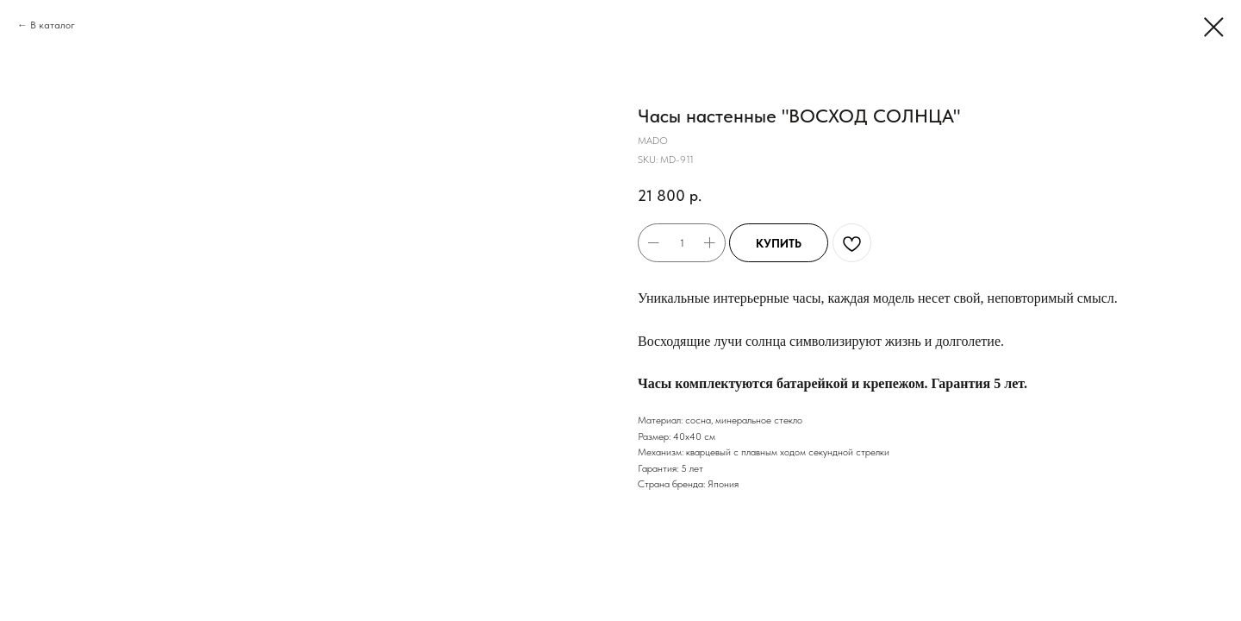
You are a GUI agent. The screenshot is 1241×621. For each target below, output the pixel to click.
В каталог (52, 25)
